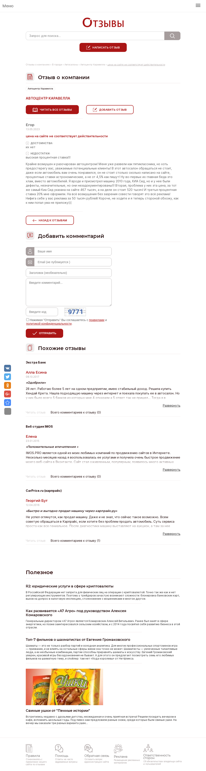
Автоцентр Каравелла (92, 64)
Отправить (47, 333)
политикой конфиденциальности (49, 323)
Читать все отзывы (56, 109)
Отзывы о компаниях (38, 64)
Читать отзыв (36, 412)
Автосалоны (71, 64)
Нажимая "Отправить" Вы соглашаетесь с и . (66, 321)
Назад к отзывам (53, 220)
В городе (57, 64)
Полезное (39, 572)
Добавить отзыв (113, 109)
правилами (96, 320)
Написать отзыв (106, 47)
